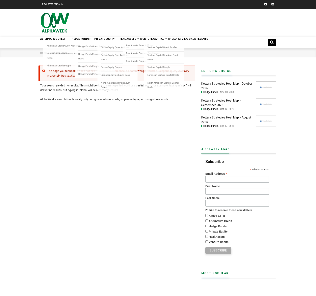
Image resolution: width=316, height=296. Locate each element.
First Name (212, 186)
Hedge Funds (88, 42)
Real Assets (144, 42)
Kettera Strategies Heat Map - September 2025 (221, 103)
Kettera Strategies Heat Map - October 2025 (226, 86)
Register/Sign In (52, 4)
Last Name (212, 198)
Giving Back (213, 42)
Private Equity (117, 42)
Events (233, 42)
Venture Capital (173, 42)
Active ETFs (216, 215)
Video (195, 42)
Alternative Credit (57, 42)
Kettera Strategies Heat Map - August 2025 (226, 120)
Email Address (216, 174)
